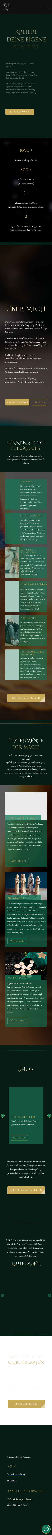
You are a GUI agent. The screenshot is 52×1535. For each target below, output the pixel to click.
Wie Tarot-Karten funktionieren (20, 1499)
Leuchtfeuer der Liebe (23, 1117)
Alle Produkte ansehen (26, 1190)
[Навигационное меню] (47, 7)
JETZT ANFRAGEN (26, 1404)
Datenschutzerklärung (16, 1474)
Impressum (11, 1480)
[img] (9, 1518)
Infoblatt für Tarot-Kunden (18, 1505)
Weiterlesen (39, 402)
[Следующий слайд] (49, 1116)
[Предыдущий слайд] (3, 1116)
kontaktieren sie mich (17, 402)
